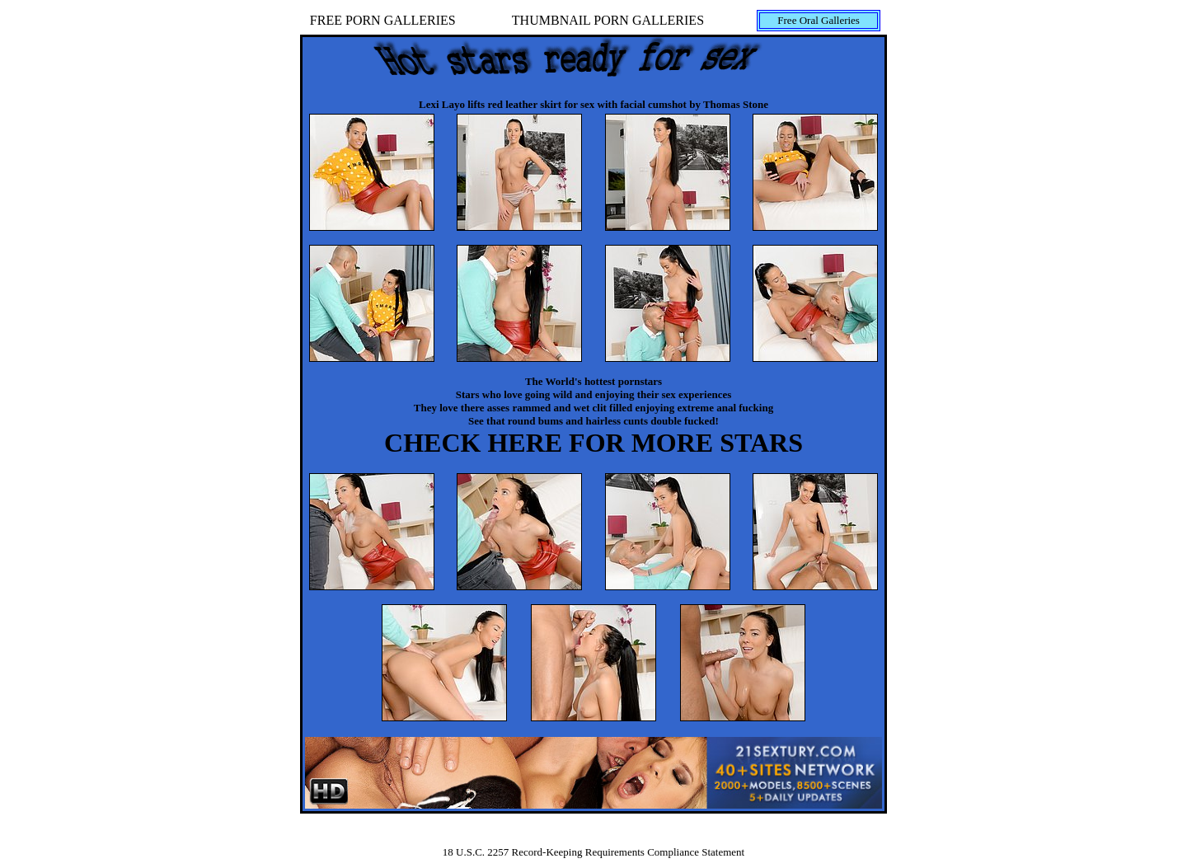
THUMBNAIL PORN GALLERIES (608, 20)
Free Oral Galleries (818, 20)
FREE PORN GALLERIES (383, 20)
